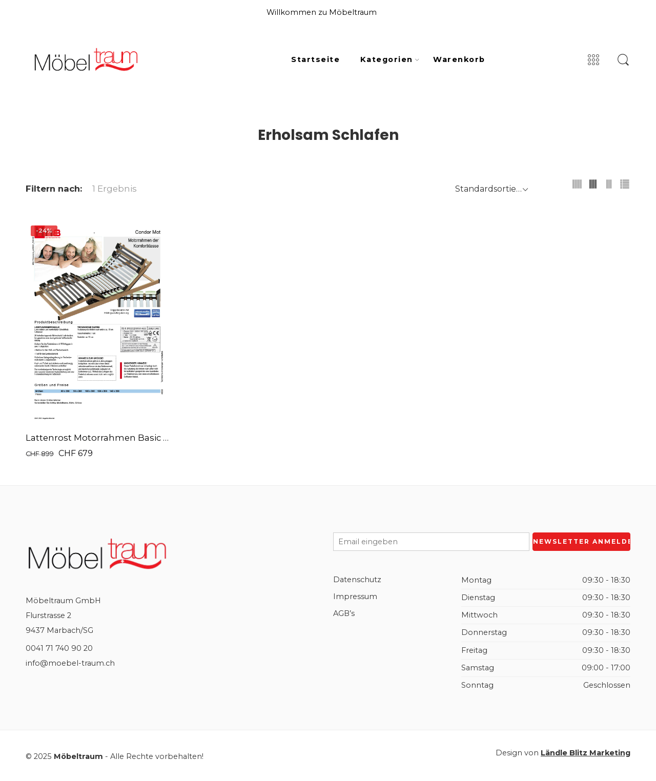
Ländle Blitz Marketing (585, 752)
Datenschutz (357, 579)
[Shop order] (490, 188)
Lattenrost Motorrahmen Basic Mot (97, 438)
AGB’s (344, 613)
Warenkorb (459, 59)
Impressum (355, 596)
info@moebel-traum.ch (70, 663)
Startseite (315, 59)
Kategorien (386, 60)
